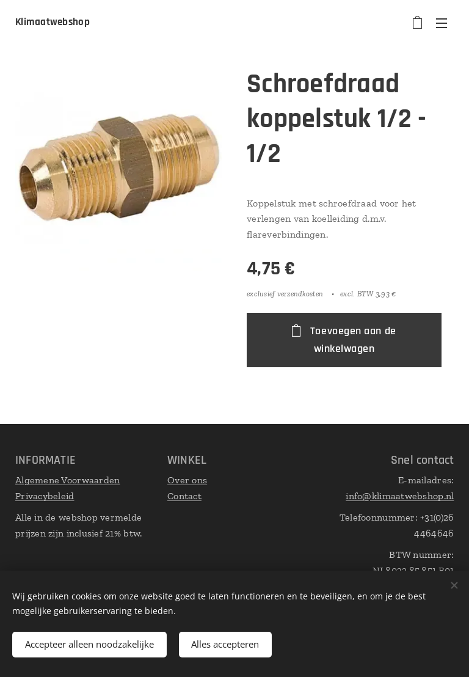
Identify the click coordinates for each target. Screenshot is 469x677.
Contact (184, 496)
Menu (441, 23)
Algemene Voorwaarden (67, 480)
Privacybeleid (45, 496)
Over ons (187, 480)
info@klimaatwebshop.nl (400, 496)
